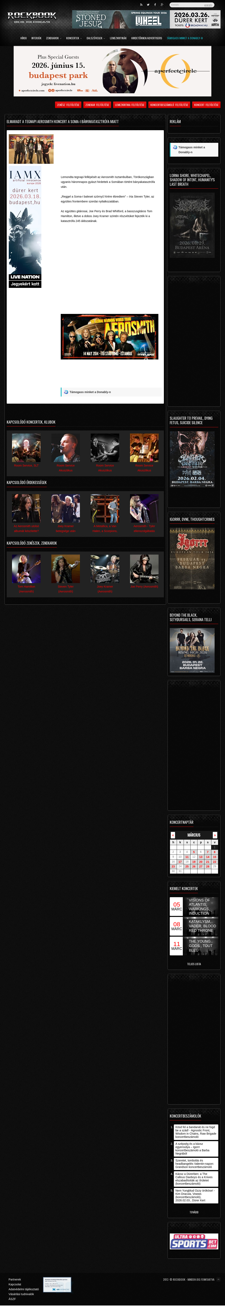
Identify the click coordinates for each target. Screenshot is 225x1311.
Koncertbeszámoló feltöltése (169, 105)
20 (200, 861)
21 (207, 861)
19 (194, 861)
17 (180, 861)
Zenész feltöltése (68, 105)
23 (173, 866)
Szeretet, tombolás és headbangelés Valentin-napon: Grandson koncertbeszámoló (194, 1164)
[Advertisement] (108, 146)
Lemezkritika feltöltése (129, 105)
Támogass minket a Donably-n (185, 38)
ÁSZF (12, 1299)
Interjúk (36, 38)
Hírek (23, 38)
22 (214, 861)
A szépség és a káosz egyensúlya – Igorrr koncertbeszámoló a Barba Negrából (192, 1148)
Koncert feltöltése (206, 105)
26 (194, 866)
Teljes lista (194, 964)
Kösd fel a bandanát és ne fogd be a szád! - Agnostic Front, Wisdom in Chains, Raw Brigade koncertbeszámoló (195, 1131)
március (194, 835)
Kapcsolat (15, 1284)
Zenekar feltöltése (97, 105)
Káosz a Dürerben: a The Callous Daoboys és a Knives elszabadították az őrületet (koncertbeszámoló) (194, 1178)
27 (200, 866)
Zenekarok (54, 38)
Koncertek (74, 38)
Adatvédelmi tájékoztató (24, 1289)
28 (207, 866)
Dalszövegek (96, 38)
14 (207, 857)
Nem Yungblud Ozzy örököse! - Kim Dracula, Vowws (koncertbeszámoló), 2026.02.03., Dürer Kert (195, 1195)
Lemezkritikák (118, 38)
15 (214, 857)
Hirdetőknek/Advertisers (146, 38)
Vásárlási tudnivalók (21, 1294)
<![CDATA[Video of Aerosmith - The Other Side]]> (111, 268)
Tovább (194, 1212)
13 (200, 857)
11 (187, 857)
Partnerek (15, 1279)
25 (187, 866)
